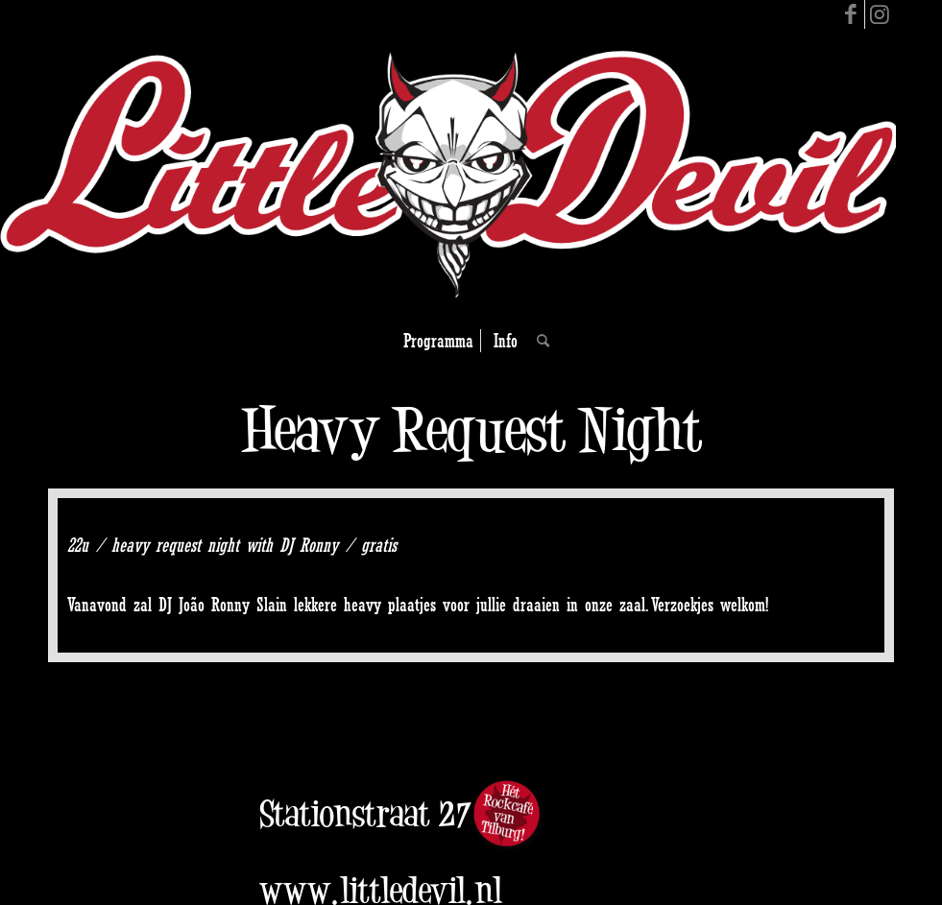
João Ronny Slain (233, 604)
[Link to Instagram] (879, 14)
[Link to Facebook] (850, 14)
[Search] (538, 341)
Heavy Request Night (471, 429)
